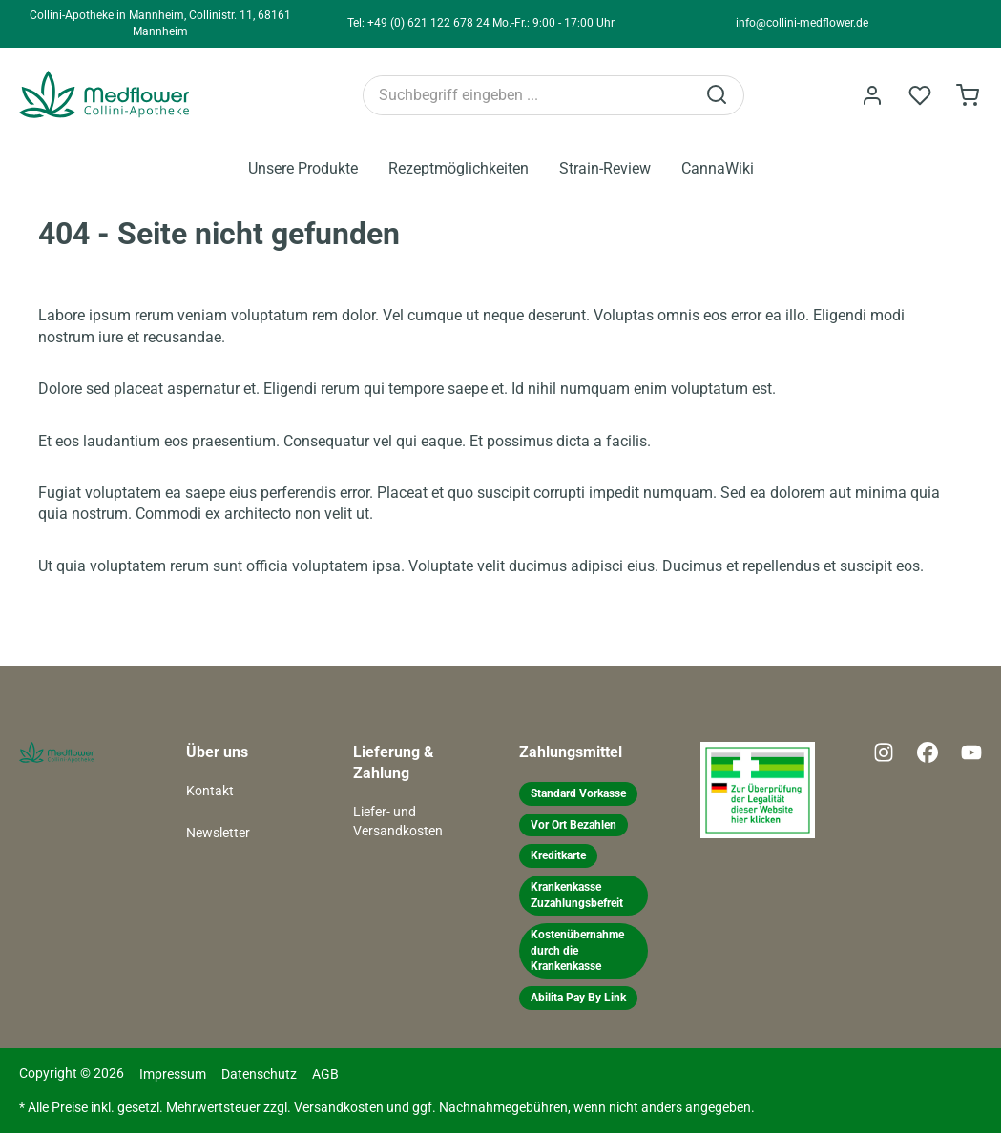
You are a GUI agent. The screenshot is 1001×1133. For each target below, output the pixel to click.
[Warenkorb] (967, 95)
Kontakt (210, 791)
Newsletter (218, 833)
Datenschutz (259, 1074)
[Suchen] (718, 95)
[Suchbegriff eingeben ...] (529, 95)
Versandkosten (339, 1108)
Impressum (172, 1074)
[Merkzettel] (920, 95)
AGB (325, 1074)
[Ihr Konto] (872, 95)
